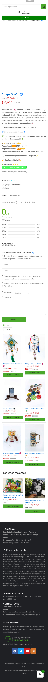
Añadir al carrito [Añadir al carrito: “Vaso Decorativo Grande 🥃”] (35, 464)
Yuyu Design (32, 505)
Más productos (28, 202)
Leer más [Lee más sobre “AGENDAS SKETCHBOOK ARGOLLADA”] (35, 511)
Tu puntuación (7, 292)
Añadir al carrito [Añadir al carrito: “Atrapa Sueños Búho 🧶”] (12, 462)
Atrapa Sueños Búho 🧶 (12, 453)
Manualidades (23, 20)
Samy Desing (10, 500)
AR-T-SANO (8, 98)
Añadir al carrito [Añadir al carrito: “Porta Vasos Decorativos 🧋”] (35, 419)
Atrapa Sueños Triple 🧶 (34, 364)
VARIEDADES (12, 20)
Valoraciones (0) (9, 202)
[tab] (9, 203)
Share (5, 188)
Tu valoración (7, 297)
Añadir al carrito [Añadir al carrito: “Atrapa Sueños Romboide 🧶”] (12, 375)
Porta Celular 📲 (9, 409)
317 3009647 (20, 640)
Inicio (3, 20)
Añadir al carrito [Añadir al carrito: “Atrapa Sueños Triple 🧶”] (35, 372)
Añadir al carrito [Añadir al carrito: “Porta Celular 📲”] (12, 417)
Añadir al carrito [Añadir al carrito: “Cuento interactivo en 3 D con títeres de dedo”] (13, 506)
